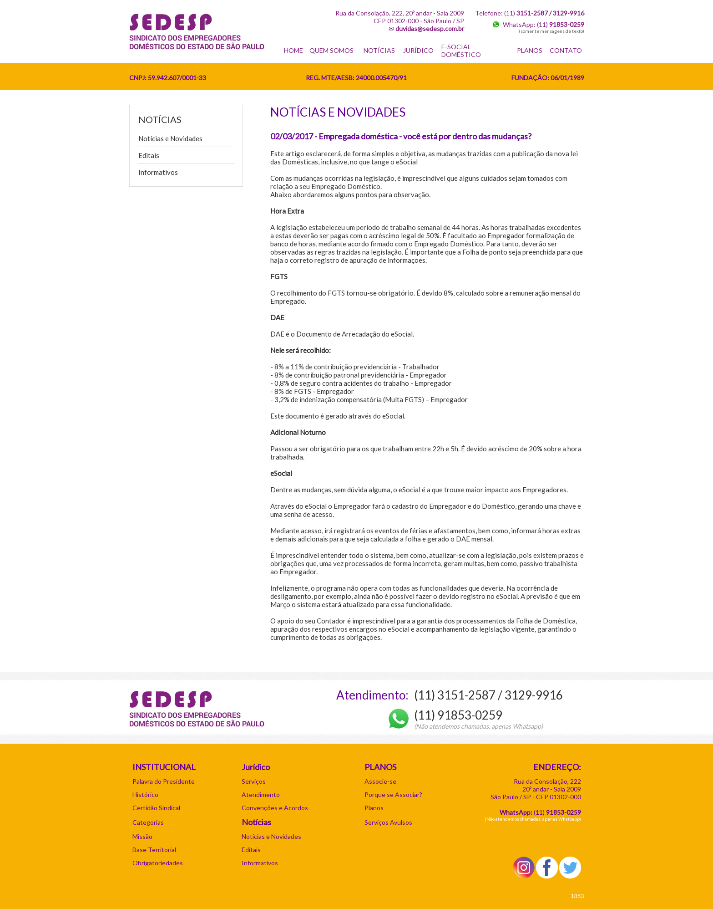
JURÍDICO (418, 50)
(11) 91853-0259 (458, 715)
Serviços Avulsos (388, 822)
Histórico (145, 794)
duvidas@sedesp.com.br (429, 28)
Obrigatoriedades (157, 863)
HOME (293, 50)
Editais (148, 155)
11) (558, 812)
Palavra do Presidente (163, 781)
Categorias (148, 822)
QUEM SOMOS (331, 50)
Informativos (158, 172)
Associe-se (380, 781)
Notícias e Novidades (170, 138)
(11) (560, 24)
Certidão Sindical (156, 808)
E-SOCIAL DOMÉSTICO (461, 50)
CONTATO (566, 50)
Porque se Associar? (393, 794)
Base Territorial (154, 849)
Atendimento (261, 794)
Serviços (254, 781)
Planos (374, 808)
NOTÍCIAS (379, 50)
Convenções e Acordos (275, 808)
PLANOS (529, 50)
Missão (142, 836)
